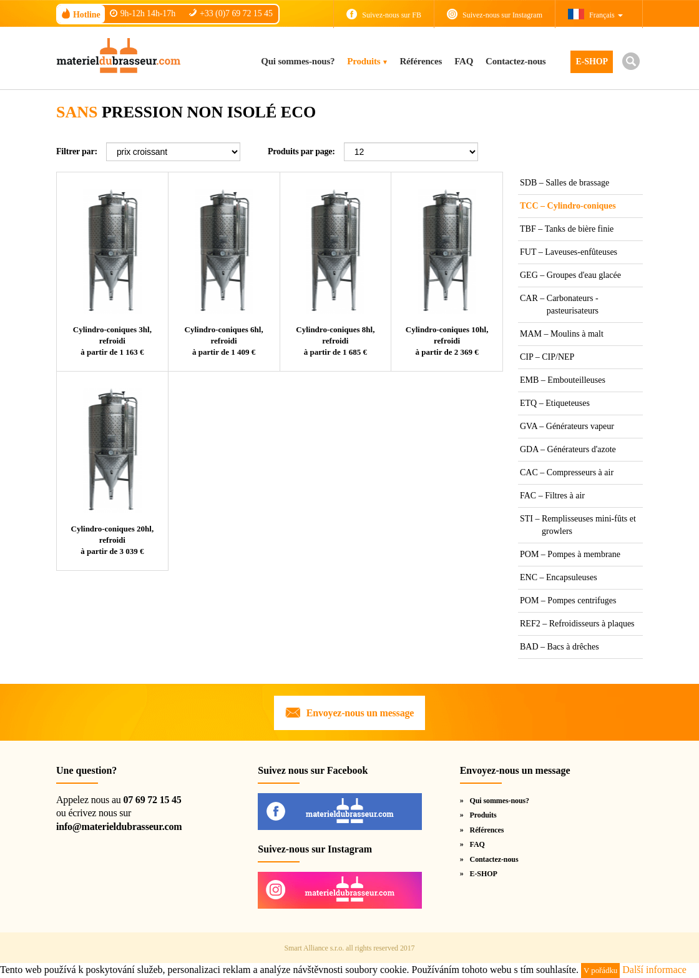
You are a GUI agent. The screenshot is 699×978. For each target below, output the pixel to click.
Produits (363, 61)
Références (420, 61)
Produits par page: (301, 151)
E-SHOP (591, 61)
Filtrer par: (76, 151)
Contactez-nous (515, 61)
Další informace (654, 969)
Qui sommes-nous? (298, 61)
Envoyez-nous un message (360, 713)
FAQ (463, 61)
